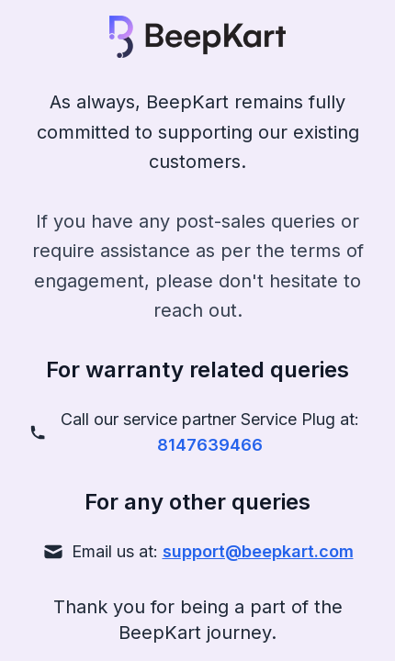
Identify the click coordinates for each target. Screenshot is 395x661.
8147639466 (210, 444)
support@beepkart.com (258, 551)
